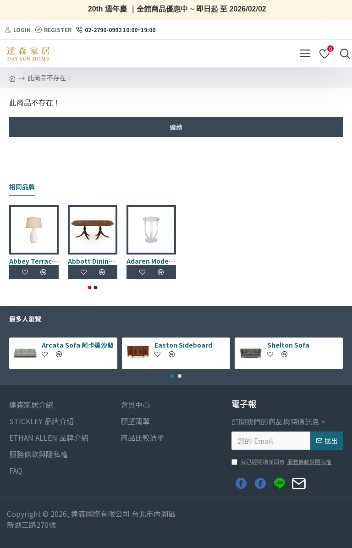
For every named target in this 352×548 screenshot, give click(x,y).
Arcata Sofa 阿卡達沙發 (78, 345)
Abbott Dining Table (92, 261)
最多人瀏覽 (25, 319)
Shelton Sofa (288, 345)
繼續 (176, 127)
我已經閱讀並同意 (282, 462)
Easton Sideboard (183, 345)
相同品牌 (22, 187)
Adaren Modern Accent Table (151, 261)
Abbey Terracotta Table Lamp (34, 261)
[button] (90, 287)
